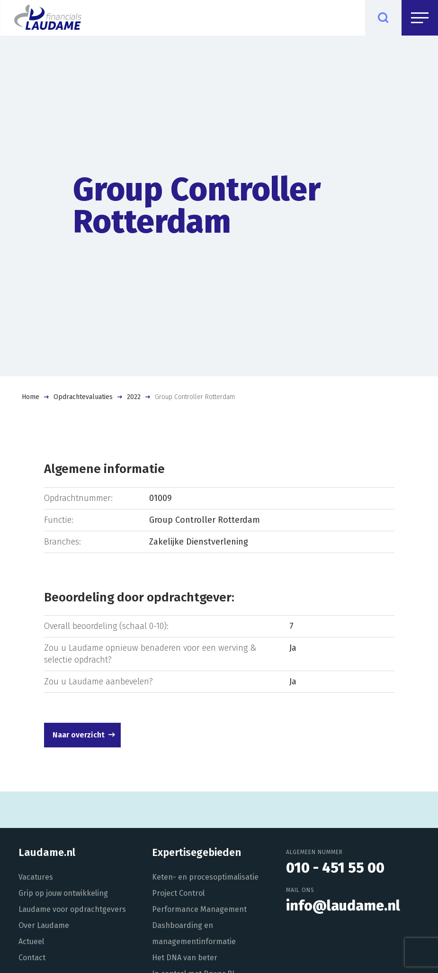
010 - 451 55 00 (335, 867)
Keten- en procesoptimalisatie (205, 877)
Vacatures (35, 877)
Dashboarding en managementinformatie (194, 933)
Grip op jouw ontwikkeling (63, 893)
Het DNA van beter (184, 957)
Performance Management (199, 909)
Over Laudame (43, 925)
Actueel (31, 941)
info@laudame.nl (343, 905)
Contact (31, 957)
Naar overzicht (79, 734)
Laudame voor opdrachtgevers (72, 909)
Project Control (178, 893)
